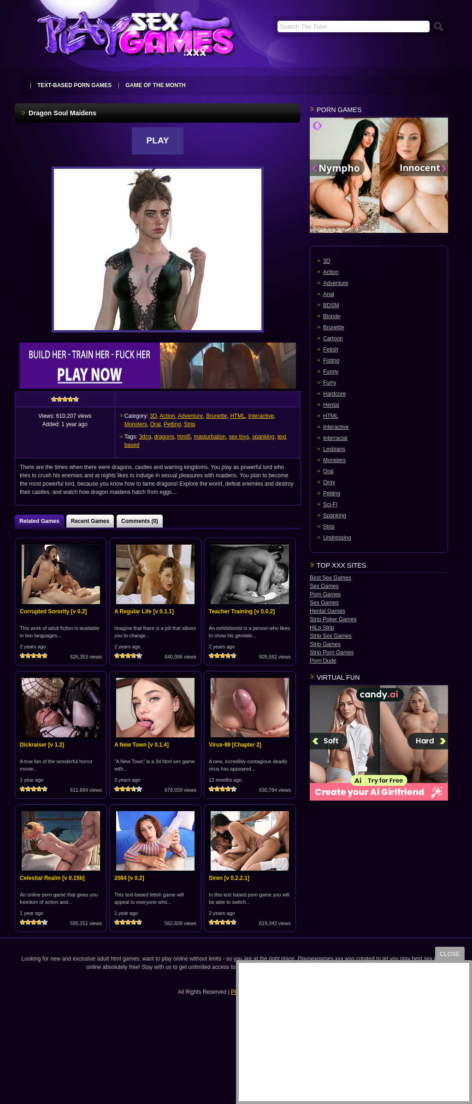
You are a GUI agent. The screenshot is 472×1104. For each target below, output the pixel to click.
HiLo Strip (322, 627)
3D (153, 416)
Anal (328, 294)
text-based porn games (74, 85)
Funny (330, 371)
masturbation (209, 436)
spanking (263, 436)
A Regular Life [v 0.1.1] (144, 611)
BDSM (331, 305)
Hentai (331, 405)
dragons (164, 436)
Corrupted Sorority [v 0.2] (53, 611)
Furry (329, 383)
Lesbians (334, 449)
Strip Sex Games (331, 636)
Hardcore (334, 394)
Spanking (334, 515)
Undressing (337, 537)
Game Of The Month (155, 85)
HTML (237, 416)
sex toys (239, 436)
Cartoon (333, 338)
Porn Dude (323, 661)
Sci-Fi (330, 504)
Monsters (135, 424)
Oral (155, 424)
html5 (183, 436)
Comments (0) (139, 521)
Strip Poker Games (333, 619)
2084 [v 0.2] (129, 878)
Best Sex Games (330, 578)
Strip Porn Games (332, 652)
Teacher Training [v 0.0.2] (242, 611)
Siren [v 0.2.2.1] (229, 878)
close (450, 953)
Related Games (39, 521)
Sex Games (324, 586)
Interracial (335, 438)
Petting (172, 424)
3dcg (145, 436)
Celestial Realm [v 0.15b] (52, 878)
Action (167, 416)
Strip (189, 424)
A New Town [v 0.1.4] (141, 745)
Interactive (261, 416)
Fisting (331, 360)
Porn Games (325, 594)
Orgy (329, 482)
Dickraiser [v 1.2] (42, 745)
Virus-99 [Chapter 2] (235, 745)
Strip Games (325, 644)
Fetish (330, 349)
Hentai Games (327, 611)
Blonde (331, 316)
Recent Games (90, 521)
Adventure (190, 416)
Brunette (216, 416)
